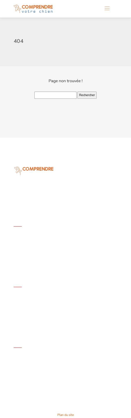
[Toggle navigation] (107, 9)
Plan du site (65, 415)
